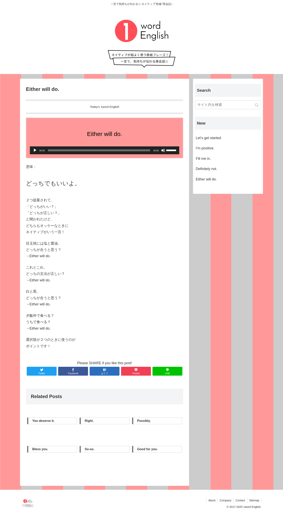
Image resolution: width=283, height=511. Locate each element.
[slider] (99, 150)
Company (225, 500)
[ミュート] (163, 150)
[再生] (35, 150)
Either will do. (206, 179)
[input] (228, 104)
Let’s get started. (209, 138)
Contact (240, 500)
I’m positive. (205, 148)
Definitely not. (206, 169)
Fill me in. (203, 159)
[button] (257, 105)
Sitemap (254, 500)
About (212, 500)
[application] (104, 150)
